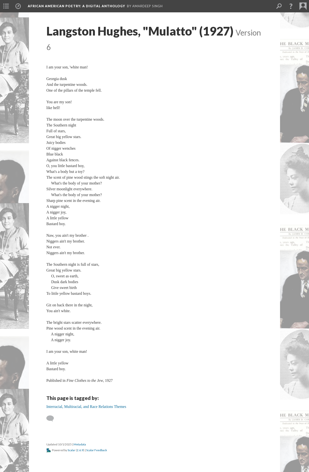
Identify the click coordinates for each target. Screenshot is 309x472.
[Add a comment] (52, 418)
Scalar (71, 450)
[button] (291, 6)
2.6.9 (80, 450)
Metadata (80, 444)
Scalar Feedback (96, 450)
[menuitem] (6, 6)
